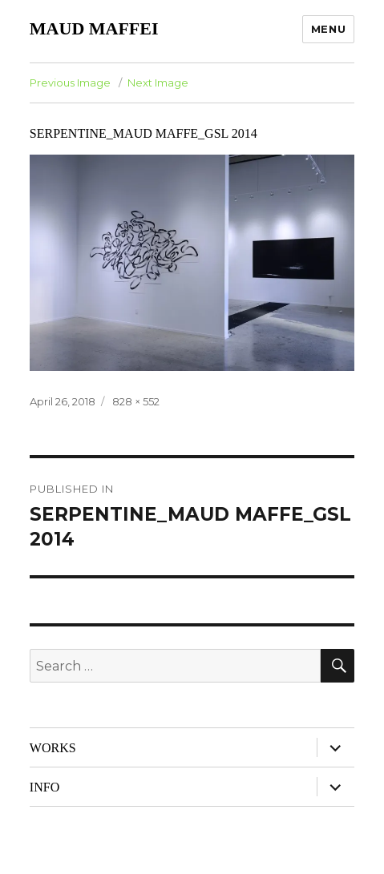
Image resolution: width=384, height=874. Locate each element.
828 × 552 (136, 401)
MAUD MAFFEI (94, 28)
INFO (44, 787)
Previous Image (70, 82)
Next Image (157, 82)
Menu (328, 28)
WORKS (53, 748)
